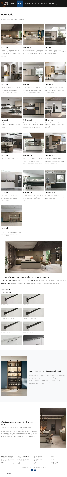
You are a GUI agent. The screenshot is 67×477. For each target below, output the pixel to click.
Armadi (52, 459)
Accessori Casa (54, 460)
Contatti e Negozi (59, 3)
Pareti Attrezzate (38, 459)
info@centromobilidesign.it (7, 463)
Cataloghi (51, 3)
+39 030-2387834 (23, 460)
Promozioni (44, 3)
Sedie (35, 462)
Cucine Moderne (38, 456)
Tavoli (35, 460)
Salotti (52, 456)
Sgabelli (36, 463)
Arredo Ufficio (54, 463)
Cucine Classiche (38, 457)
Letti (52, 457)
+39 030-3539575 (6, 460)
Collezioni (27, 3)
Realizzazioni (35, 3)
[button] (7, 266)
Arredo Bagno (54, 462)
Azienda (13, 3)
